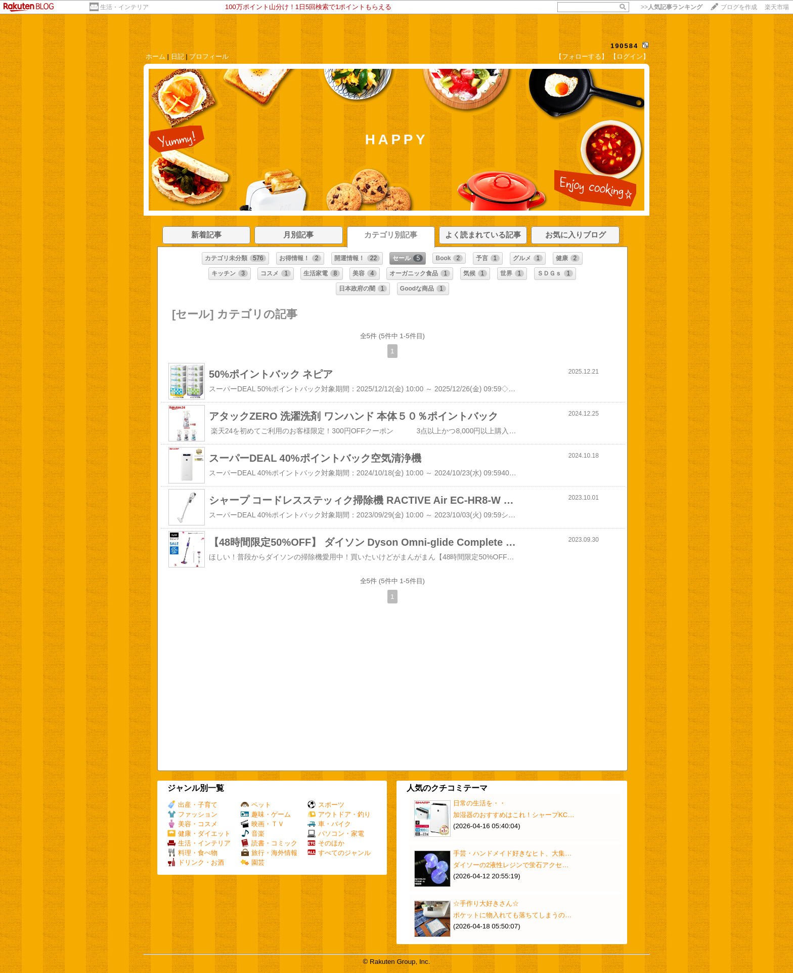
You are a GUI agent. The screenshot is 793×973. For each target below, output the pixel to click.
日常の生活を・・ (479, 803)
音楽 (253, 833)
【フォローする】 (581, 56)
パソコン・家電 (335, 833)
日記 (177, 56)
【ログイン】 (629, 56)
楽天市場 (777, 7)
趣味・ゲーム (266, 814)
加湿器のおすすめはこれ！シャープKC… (514, 815)
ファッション (192, 814)
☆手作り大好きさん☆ (486, 903)
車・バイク (329, 824)
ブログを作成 (739, 7)
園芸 (253, 862)
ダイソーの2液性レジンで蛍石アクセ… (511, 865)
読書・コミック (269, 843)
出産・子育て (192, 804)
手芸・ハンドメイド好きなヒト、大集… (512, 853)
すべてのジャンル (339, 853)
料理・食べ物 (192, 853)
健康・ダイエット (199, 833)
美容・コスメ (192, 824)
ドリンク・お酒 (195, 862)
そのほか (325, 843)
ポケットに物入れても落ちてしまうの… (512, 915)
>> (671, 7)
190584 (624, 46)
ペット (256, 804)
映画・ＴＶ (262, 824)
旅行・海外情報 (269, 853)
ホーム (155, 56)
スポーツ (325, 804)
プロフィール (209, 56)
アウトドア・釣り (339, 814)
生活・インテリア (124, 7)
